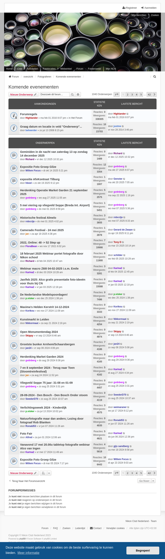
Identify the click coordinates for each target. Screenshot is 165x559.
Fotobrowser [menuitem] (94, 68)
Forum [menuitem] (79, 68)
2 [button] (127, 94)
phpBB (22, 539)
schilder (117, 255)
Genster (117, 178)
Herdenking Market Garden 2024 (41, 356)
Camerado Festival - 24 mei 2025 (42, 230)
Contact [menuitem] (95, 528)
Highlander (31, 118)
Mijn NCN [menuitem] (111, 68)
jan (27, 233)
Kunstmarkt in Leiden (34, 319)
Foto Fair (26, 433)
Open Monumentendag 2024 (39, 331)
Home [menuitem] (9, 68)
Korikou (29, 310)
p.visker (29, 298)
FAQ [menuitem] (55, 528)
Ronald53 (30, 426)
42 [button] (149, 94)
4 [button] (136, 94)
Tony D (117, 242)
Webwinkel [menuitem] (66, 68)
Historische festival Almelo (38, 217)
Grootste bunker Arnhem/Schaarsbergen (47, 344)
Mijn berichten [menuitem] (139, 15)
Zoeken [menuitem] (66, 528)
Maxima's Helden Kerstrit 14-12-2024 (44, 307)
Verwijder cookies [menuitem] (115, 528)
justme (117, 126)
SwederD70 (31, 399)
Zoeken (155, 15)
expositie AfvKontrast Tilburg (40, 179)
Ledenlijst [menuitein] (80, 528)
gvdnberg (118, 166)
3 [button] (132, 94)
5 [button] (141, 94)
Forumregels (28, 114)
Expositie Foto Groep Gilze (38, 166)
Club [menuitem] (19, 68)
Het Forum (76, 118)
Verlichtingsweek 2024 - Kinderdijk (43, 407)
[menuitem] (155, 76)
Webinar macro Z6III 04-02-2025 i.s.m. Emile (49, 268)
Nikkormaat (31, 323)
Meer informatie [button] (28, 552)
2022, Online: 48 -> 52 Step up (40, 242)
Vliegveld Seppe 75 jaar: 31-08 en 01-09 (46, 382)
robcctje (30, 221)
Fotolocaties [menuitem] (49, 68)
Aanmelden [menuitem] (149, 7)
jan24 (28, 348)
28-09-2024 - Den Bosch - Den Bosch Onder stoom (54, 395)
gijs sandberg (121, 446)
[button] (117, 94)
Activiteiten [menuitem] (32, 68)
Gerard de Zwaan (123, 229)
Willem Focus (33, 170)
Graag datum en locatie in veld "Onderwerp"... (51, 126)
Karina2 (29, 272)
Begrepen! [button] (143, 550)
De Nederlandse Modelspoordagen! (44, 294)
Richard (29, 159)
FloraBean (31, 246)
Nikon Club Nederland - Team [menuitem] (141, 521)
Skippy (29, 335)
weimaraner (120, 407)
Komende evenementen (33, 87)
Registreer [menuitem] (129, 7)
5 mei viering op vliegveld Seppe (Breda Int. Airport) (55, 205)
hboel (28, 183)
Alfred (28, 437)
